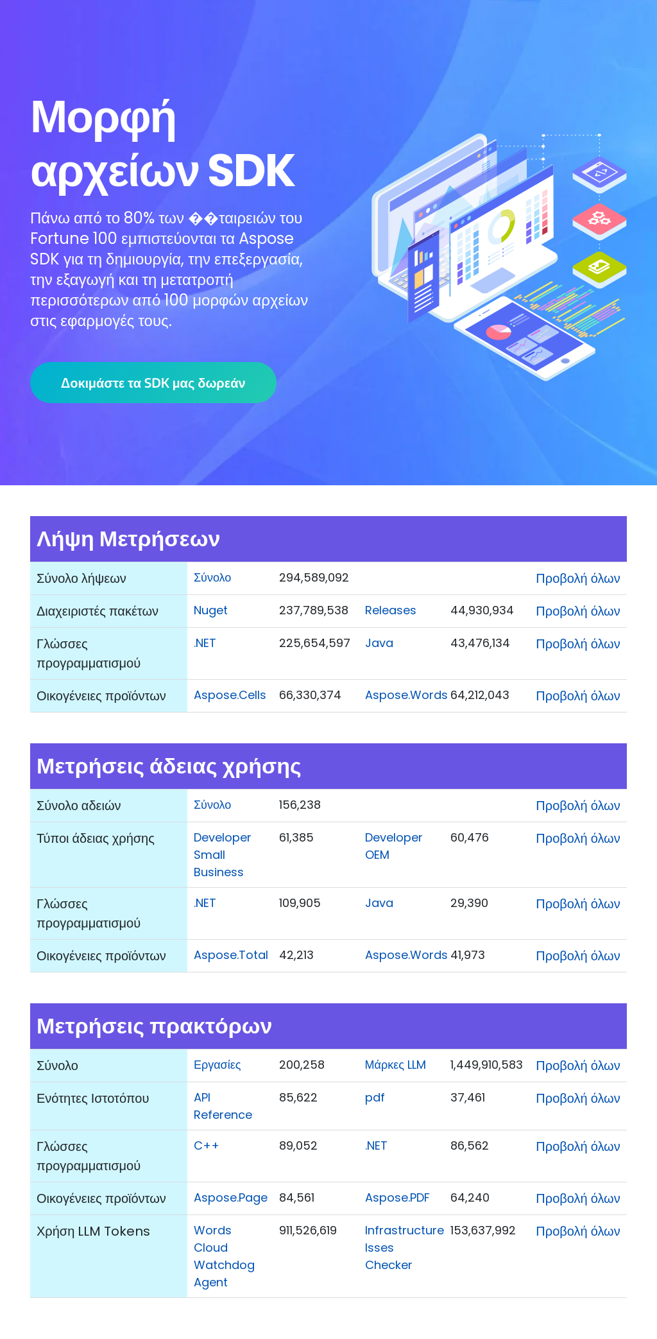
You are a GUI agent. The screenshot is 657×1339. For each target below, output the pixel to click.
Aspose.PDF (397, 1197)
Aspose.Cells (230, 695)
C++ (206, 1145)
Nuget (211, 610)
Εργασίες (217, 1065)
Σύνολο (212, 577)
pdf (375, 1097)
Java (379, 643)
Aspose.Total (231, 955)
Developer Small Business (223, 854)
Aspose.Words (406, 695)
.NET (205, 643)
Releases (390, 610)
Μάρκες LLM (395, 1065)
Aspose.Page (231, 1197)
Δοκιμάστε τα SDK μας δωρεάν (153, 382)
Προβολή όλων (578, 578)
